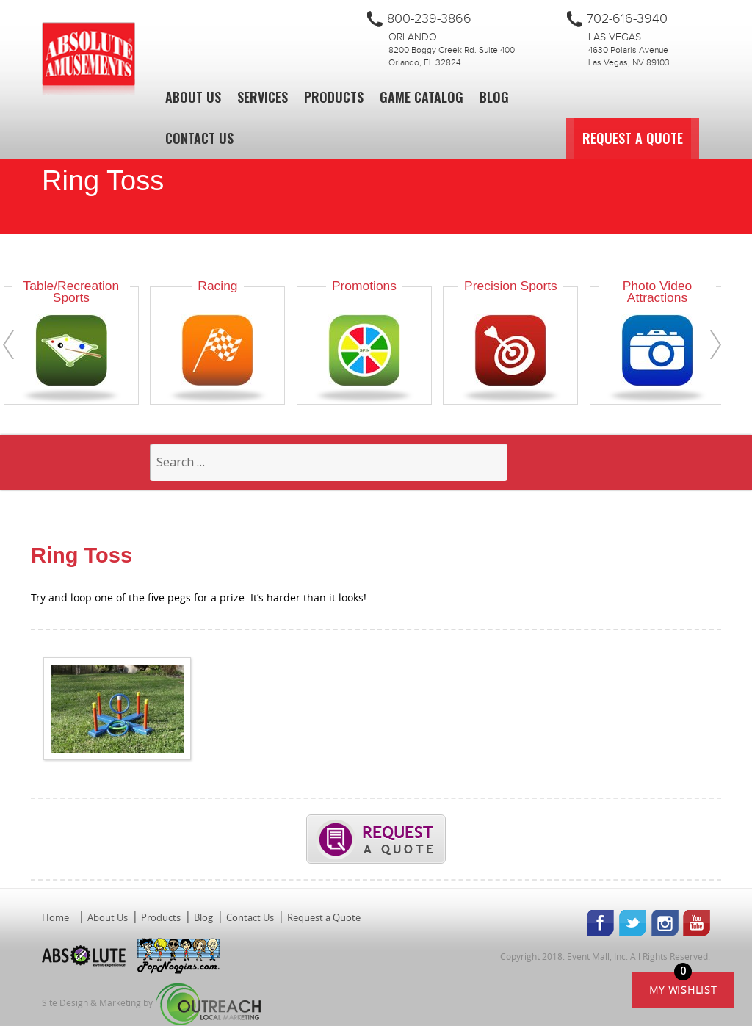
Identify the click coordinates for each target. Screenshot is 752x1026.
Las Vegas (614, 37)
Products (334, 96)
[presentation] (8, 344)
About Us (193, 96)
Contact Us (199, 138)
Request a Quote (660, 138)
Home (55, 917)
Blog (494, 96)
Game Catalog (421, 96)
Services (262, 96)
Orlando (412, 37)
